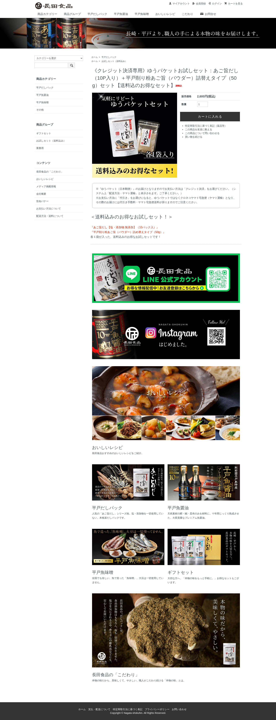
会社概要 (41, 193)
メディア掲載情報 (46, 186)
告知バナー (42, 201)
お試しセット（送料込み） (114, 61)
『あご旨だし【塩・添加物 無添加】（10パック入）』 (124, 227)
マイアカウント (179, 3)
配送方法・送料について (49, 216)
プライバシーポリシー (157, 709)
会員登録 (199, 3)
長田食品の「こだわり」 (49, 171)
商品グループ (72, 14)
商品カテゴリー (47, 14)
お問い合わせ (179, 709)
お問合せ (208, 14)
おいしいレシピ (165, 14)
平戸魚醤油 (121, 14)
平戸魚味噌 (142, 14)
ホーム (94, 57)
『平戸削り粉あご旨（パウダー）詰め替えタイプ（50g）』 (128, 232)
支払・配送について (99, 709)
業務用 (40, 148)
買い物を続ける (193, 136)
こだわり (187, 14)
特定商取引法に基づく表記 (127, 709)
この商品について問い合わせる (202, 133)
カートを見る (233, 3)
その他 (40, 109)
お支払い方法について (48, 208)
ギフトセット (43, 133)
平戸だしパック (97, 14)
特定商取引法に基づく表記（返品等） (206, 125)
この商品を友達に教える (198, 129)
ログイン (215, 3)
